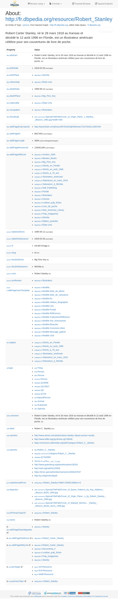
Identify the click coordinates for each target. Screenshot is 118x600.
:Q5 (39, 390)
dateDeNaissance (18, 239)
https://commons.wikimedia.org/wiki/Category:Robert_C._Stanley (64, 443)
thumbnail (13, 117)
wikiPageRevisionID (17, 147)
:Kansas (41, 199)
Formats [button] (55, 4)
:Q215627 (42, 386)
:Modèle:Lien (44, 306)
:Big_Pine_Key (45, 96)
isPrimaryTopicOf (16, 513)
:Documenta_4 (44, 549)
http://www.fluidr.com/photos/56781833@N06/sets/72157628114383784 (67, 127)
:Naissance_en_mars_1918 (51, 180)
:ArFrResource (43, 567)
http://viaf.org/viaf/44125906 (47, 468)
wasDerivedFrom (16, 482)
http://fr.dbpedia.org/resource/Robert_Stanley (59, 19)
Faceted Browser (81, 4)
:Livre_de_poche (45, 206)
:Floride (41, 191)
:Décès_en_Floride (47, 165)
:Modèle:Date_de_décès (49, 291)
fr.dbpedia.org (94, 25)
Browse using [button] (36, 4)
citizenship (13, 82)
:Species (39, 408)
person (26, 25)
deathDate (13, 89)
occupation (13, 110)
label (10, 428)
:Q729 (40, 394)
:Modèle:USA (44, 335)
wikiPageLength (16, 140)
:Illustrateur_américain (48, 177)
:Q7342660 (42, 457)
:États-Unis (43, 82)
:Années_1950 (44, 154)
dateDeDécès (16, 232)
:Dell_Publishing (45, 188)
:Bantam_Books (45, 158)
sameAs (12, 450)
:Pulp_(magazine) (46, 214)
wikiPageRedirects (19, 538)
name (11, 520)
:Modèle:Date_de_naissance (51, 295)
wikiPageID (13, 133)
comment (12, 415)
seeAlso (12, 435)
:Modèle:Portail (45, 309)
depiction (12, 489)
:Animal (39, 401)
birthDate (12, 68)
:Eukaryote (40, 405)
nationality (13, 103)
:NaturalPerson (42, 397)
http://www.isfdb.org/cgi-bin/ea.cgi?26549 (53, 439)
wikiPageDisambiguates (19, 530)
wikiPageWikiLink (16, 154)
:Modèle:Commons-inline (49, 328)
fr (10, 245)
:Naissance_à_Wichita (48, 184)
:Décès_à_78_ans (46, 173)
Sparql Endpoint (104, 4)
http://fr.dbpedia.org (59, 25)
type (10, 368)
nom (11, 273)
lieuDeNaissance (17, 266)
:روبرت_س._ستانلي (47, 461)
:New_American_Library (49, 210)
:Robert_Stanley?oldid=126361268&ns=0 (57, 482)
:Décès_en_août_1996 (48, 169)
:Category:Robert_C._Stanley (54, 453)
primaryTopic (16, 581)
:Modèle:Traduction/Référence (52, 317)
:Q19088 (41, 383)
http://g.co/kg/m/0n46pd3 (45, 475)
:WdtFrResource (43, 574)
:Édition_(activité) (46, 221)
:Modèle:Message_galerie (50, 332)
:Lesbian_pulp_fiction (47, 202)
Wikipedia (38, 596)
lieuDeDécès (15, 259)
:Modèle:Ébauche (46, 324)
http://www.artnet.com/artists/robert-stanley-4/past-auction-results (64, 435)
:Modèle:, (42, 287)
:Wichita (41, 75)
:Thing (38, 368)
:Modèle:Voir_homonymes (50, 321)
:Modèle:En (43, 298)
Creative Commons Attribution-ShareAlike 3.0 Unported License (84, 596)
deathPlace (13, 96)
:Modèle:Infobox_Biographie (51, 302)
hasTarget (14, 567)
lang (11, 252)
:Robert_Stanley (46, 513)
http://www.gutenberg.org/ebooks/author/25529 (56, 464)
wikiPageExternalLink (18, 127)
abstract (12, 55)
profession (14, 280)
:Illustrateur (43, 110)
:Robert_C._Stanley (44, 450)
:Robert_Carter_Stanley (49, 538)
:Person (39, 371)
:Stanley (41, 527)
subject (11, 342)
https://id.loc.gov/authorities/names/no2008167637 (57, 472)
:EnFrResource (43, 570)
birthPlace (13, 75)
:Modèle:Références (47, 313)
